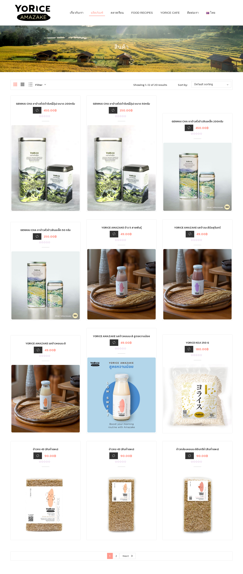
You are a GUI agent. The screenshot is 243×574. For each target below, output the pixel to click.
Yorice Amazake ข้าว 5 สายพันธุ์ (121, 228)
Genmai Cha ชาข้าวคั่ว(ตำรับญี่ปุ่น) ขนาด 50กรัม (121, 104)
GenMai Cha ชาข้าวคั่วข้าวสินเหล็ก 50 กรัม (45, 230)
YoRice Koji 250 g (197, 343)
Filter (38, 85)
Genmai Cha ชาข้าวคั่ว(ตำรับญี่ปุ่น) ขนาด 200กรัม (45, 104)
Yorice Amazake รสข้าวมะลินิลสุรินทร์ (197, 228)
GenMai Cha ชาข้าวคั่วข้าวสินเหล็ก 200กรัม (197, 121)
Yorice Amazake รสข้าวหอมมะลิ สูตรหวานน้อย (121, 336)
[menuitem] (76, 13)
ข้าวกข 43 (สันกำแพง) (45, 449)
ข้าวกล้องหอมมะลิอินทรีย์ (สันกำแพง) (197, 449)
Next (126, 556)
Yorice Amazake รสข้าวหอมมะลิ (45, 344)
